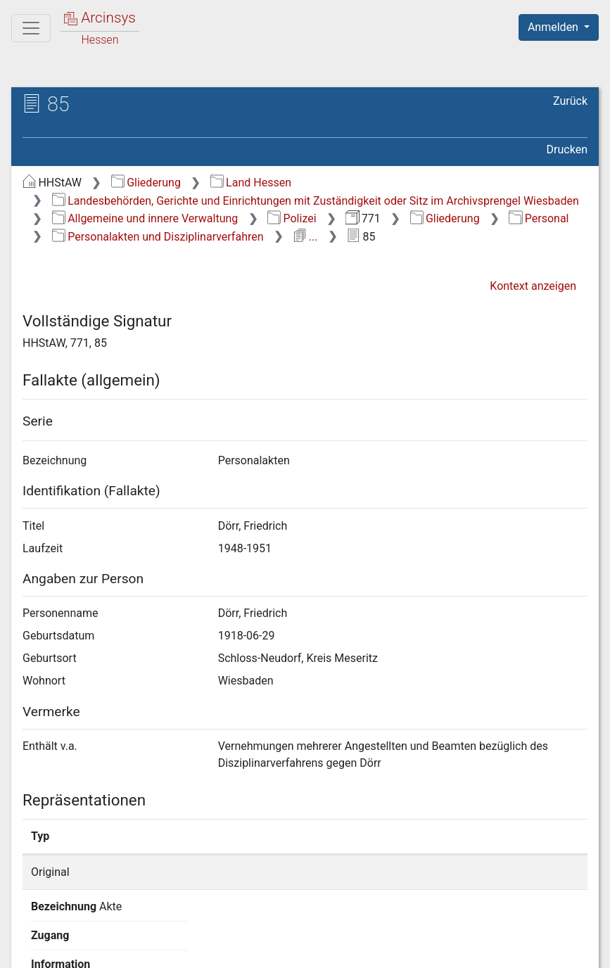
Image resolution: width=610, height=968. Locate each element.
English (32, 938)
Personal (538, 218)
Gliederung (146, 182)
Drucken (567, 149)
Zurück (570, 101)
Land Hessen (250, 182)
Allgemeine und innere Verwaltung (145, 218)
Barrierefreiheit (459, 949)
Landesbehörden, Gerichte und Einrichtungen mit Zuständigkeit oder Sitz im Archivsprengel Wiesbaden (315, 201)
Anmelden (554, 27)
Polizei (291, 218)
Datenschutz (351, 949)
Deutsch (85, 938)
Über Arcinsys (247, 949)
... (305, 236)
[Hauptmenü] (31, 28)
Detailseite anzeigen (474, 872)
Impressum (563, 949)
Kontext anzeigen (533, 286)
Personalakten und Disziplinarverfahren (158, 236)
